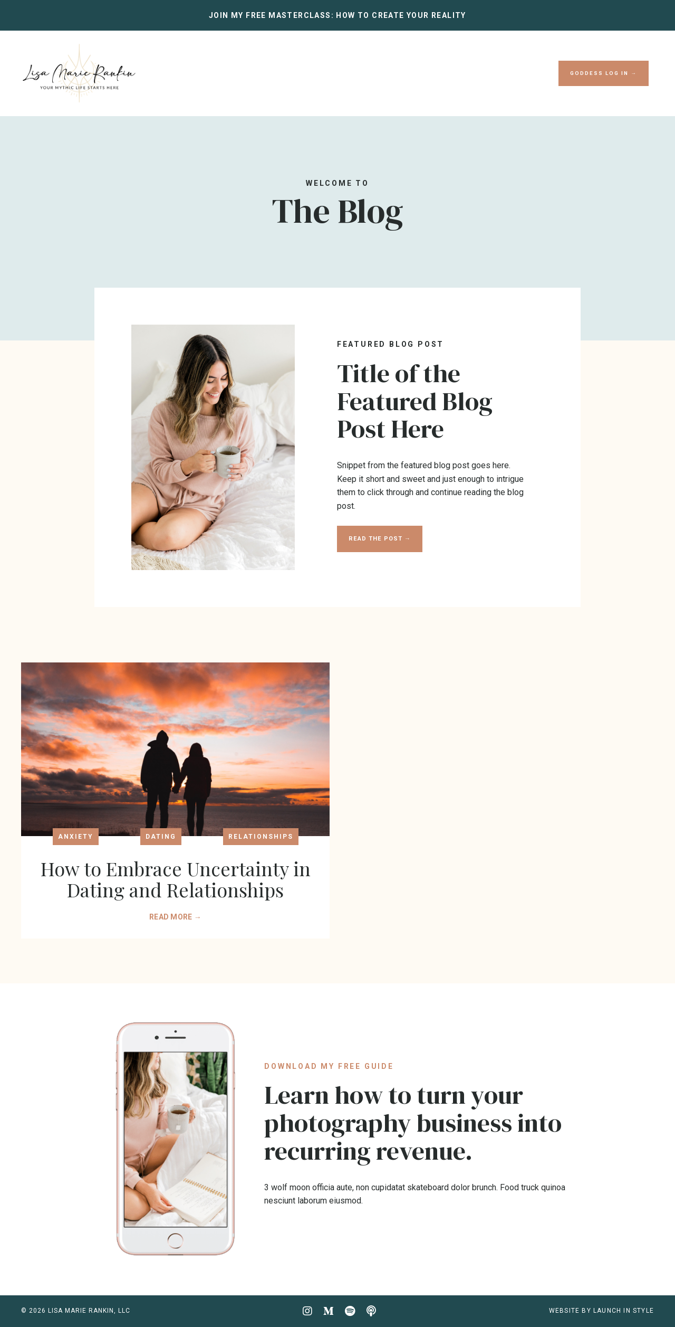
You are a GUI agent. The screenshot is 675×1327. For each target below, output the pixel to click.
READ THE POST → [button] (380, 538)
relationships (260, 836)
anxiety (75, 836)
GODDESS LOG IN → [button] (603, 73)
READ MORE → (175, 917)
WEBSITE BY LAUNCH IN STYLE (601, 1310)
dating (161, 836)
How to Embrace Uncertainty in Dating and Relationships (176, 879)
